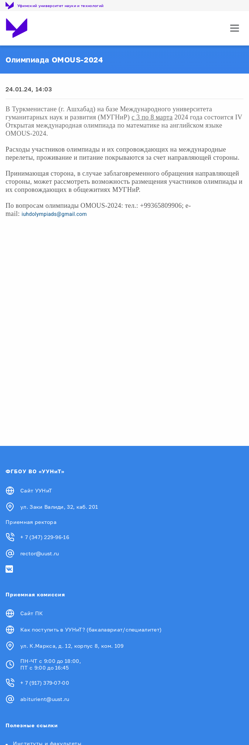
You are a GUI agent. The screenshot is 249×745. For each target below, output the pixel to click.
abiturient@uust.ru (44, 699)
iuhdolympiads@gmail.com (54, 214)
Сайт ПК (31, 613)
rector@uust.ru (39, 553)
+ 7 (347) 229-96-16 (44, 537)
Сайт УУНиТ (36, 490)
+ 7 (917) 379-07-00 (44, 683)
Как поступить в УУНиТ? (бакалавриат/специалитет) (90, 629)
